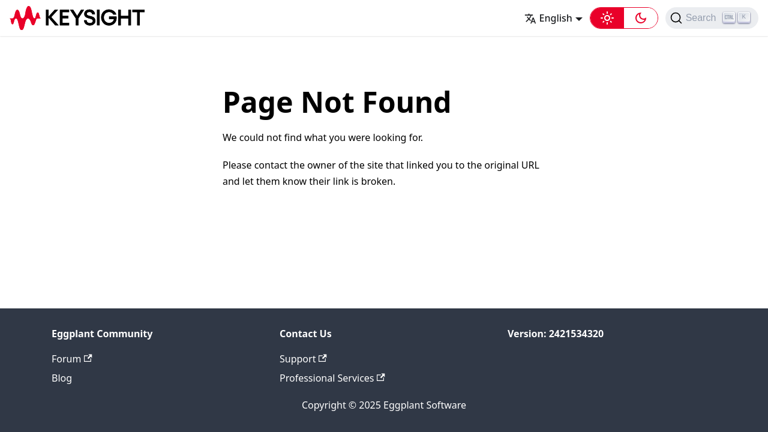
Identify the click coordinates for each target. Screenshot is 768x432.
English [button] (548, 18)
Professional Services (332, 378)
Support (303, 358)
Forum (72, 358)
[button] (624, 18)
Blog (62, 378)
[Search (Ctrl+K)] (711, 18)
